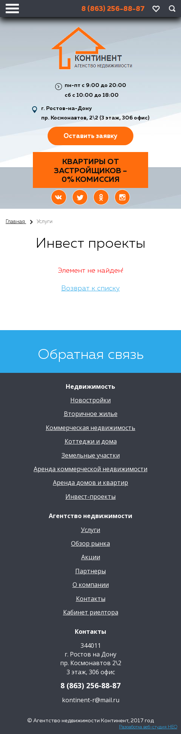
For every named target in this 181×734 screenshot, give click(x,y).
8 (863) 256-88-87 (90, 686)
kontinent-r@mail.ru (90, 700)
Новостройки (90, 400)
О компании (91, 584)
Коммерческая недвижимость (90, 428)
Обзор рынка (90, 543)
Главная (16, 221)
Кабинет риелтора (90, 612)
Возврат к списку (90, 288)
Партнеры (90, 571)
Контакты (90, 598)
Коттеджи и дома (91, 441)
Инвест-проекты (90, 496)
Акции (90, 557)
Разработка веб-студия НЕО (148, 727)
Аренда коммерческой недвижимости (90, 469)
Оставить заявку (90, 136)
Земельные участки (91, 455)
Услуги (90, 530)
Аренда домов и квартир (90, 482)
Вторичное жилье (91, 414)
